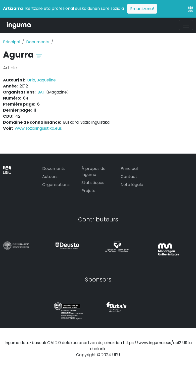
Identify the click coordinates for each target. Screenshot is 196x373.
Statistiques (92, 182)
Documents (37, 42)
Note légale (132, 185)
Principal (11, 42)
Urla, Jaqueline (41, 80)
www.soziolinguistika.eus (38, 128)
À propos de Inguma (93, 171)
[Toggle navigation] (186, 25)
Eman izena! (142, 9)
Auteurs (50, 176)
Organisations (56, 185)
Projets (88, 191)
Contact (129, 176)
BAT (41, 92)
